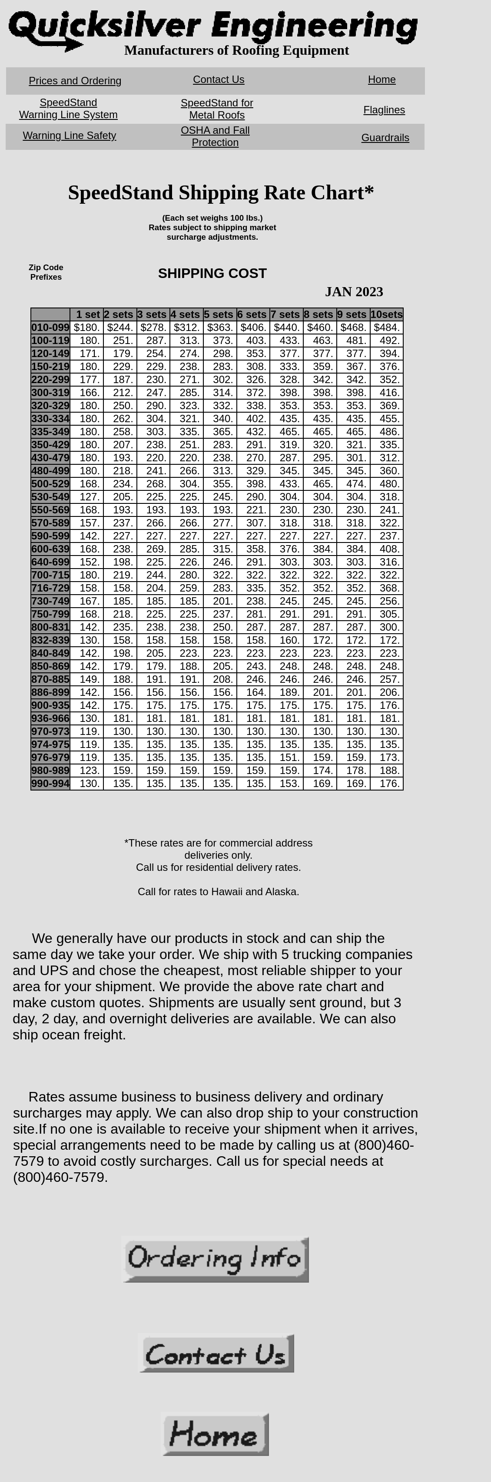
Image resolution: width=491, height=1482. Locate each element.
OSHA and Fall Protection (215, 136)
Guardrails (386, 137)
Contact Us (219, 79)
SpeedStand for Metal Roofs (217, 109)
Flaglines (384, 110)
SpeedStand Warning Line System (68, 108)
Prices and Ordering (75, 80)
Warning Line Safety (69, 135)
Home (382, 79)
